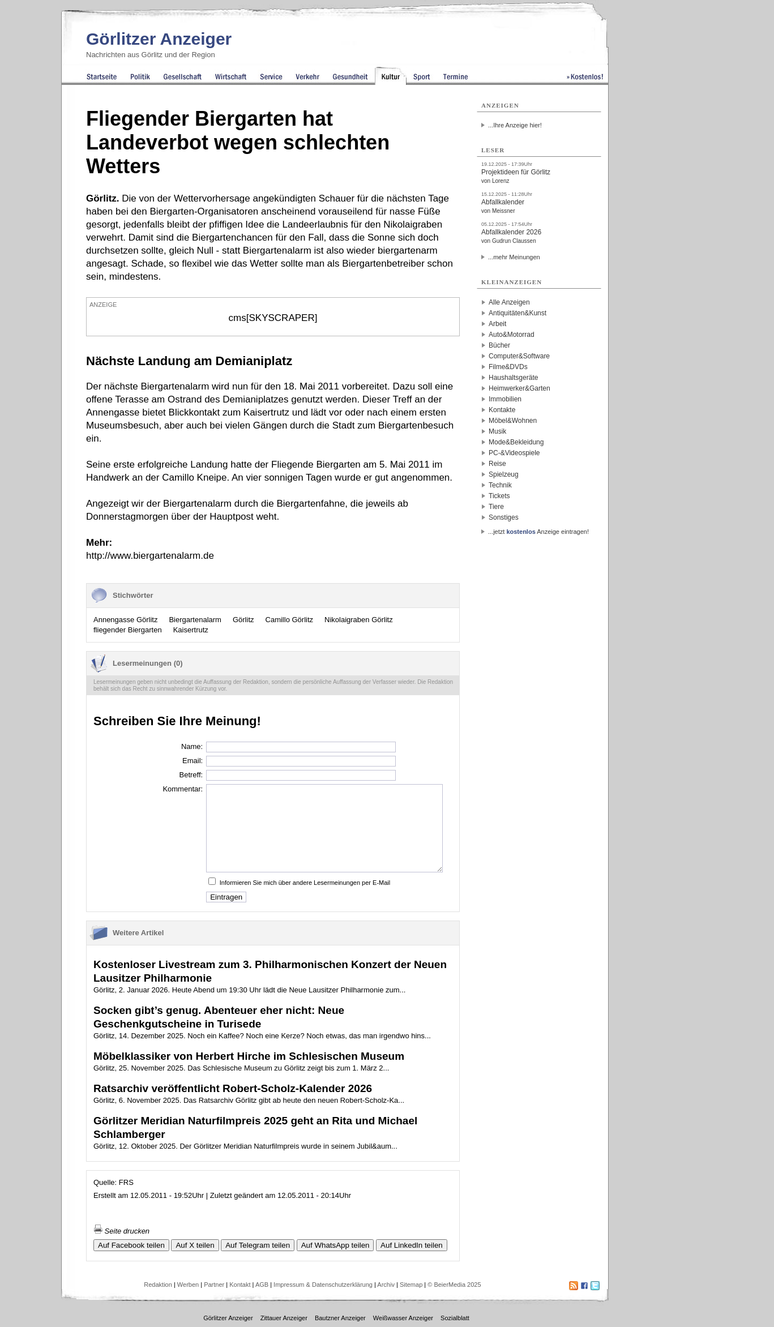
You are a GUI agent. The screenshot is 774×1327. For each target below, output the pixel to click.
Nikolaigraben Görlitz (358, 619)
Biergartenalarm (195, 619)
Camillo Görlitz (290, 619)
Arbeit (497, 324)
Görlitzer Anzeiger (159, 39)
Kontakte (502, 410)
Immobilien (505, 399)
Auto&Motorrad (511, 334)
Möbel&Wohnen (513, 420)
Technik (500, 485)
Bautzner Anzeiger (340, 1318)
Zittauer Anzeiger (283, 1318)
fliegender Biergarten (127, 630)
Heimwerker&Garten (519, 388)
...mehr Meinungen (514, 257)
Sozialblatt (455, 1318)
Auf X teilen (195, 1245)
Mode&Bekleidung (516, 442)
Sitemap (411, 1284)
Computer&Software (519, 356)
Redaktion (158, 1284)
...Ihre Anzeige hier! (515, 125)
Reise (497, 463)
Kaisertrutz (190, 630)
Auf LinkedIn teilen (411, 1245)
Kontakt (239, 1284)
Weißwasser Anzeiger (403, 1318)
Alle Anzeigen (509, 302)
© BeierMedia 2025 (454, 1284)
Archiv (386, 1284)
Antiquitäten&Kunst (517, 313)
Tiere (496, 507)
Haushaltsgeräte (513, 377)
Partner (214, 1284)
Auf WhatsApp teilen (335, 1245)
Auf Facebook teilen (131, 1245)
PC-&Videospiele (514, 453)
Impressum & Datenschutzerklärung (323, 1284)
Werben (188, 1284)
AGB (261, 1284)
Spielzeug (504, 474)
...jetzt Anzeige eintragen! (538, 531)
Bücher (499, 345)
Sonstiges (504, 517)
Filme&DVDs (508, 367)
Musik (497, 431)
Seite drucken (121, 1231)
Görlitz (243, 619)
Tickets (499, 496)
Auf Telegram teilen (257, 1245)
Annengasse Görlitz (125, 619)
